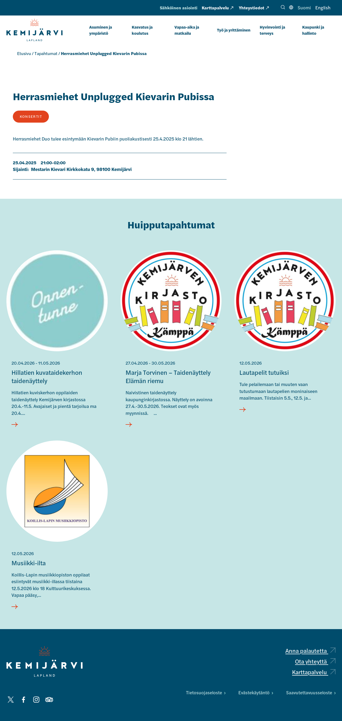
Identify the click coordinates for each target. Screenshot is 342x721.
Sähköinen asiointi (178, 8)
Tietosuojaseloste (206, 692)
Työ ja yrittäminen (233, 30)
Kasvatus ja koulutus (142, 30)
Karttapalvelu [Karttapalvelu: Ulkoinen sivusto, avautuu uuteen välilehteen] (217, 8)
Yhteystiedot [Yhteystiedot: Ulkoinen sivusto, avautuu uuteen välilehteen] (254, 8)
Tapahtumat (45, 53)
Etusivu (24, 53)
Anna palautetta (310, 650)
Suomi (304, 7)
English (323, 7)
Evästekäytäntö (255, 692)
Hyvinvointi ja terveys (272, 30)
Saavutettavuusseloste (311, 692)
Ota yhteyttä (315, 661)
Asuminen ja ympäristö (100, 30)
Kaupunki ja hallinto (313, 30)
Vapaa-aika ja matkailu (186, 30)
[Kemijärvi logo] (44, 661)
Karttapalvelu (314, 672)
